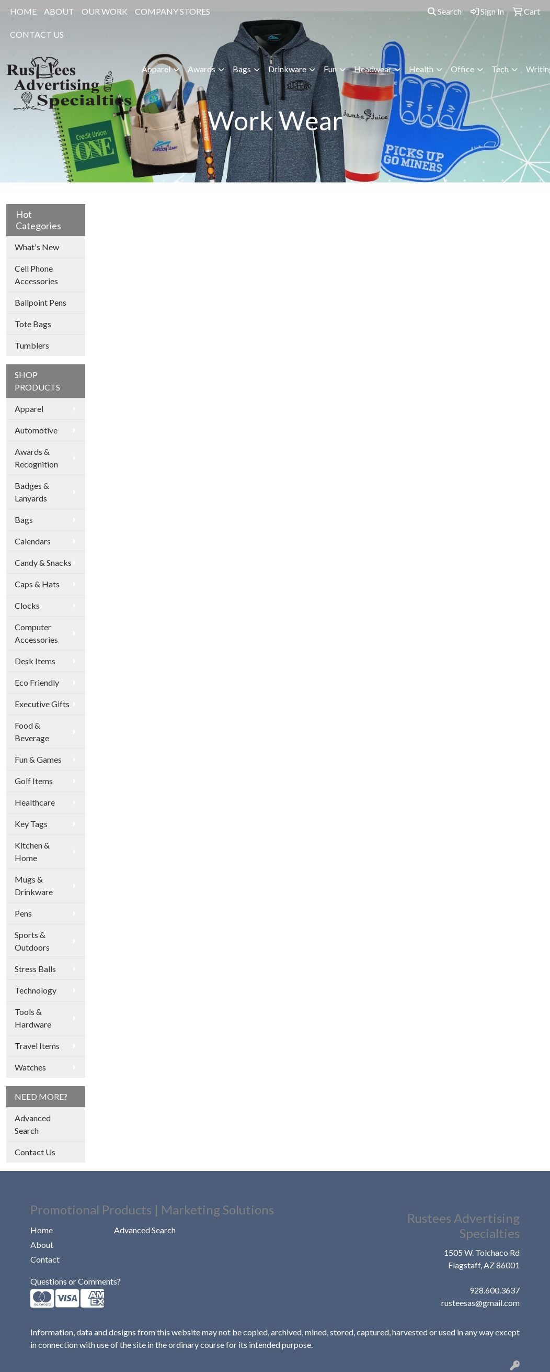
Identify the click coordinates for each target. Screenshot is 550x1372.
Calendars (33, 541)
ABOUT (59, 11)
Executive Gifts (42, 704)
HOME (23, 11)
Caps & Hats (37, 584)
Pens (23, 913)
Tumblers (32, 345)
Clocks (27, 605)
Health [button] (421, 69)
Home (41, 1230)
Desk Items (35, 661)
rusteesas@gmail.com (480, 1303)
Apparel (29, 409)
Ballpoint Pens (40, 302)
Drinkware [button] (287, 69)
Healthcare (35, 802)
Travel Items (37, 1046)
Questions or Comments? (75, 1281)
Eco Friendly (37, 682)
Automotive (36, 430)
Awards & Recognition (36, 458)
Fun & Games (38, 759)
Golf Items (34, 781)
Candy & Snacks (43, 562)
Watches (30, 1067)
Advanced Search (33, 1124)
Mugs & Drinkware (34, 885)
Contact (45, 1259)
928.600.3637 (494, 1290)
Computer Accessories (36, 633)
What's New (37, 247)
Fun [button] (330, 69)
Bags (24, 520)
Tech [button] (500, 69)
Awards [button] (201, 69)
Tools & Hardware (33, 1018)
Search (445, 11)
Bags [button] (242, 69)
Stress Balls (35, 969)
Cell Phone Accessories (36, 274)
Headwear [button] (373, 69)
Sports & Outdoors (32, 941)
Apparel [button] (156, 69)
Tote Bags (33, 324)
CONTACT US (37, 34)
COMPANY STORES (172, 11)
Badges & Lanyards (32, 492)
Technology (35, 990)
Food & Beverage (32, 731)
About (41, 1245)
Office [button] (462, 69)
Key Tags (31, 824)
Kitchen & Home (32, 851)
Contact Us (35, 1152)
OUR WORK (105, 11)
